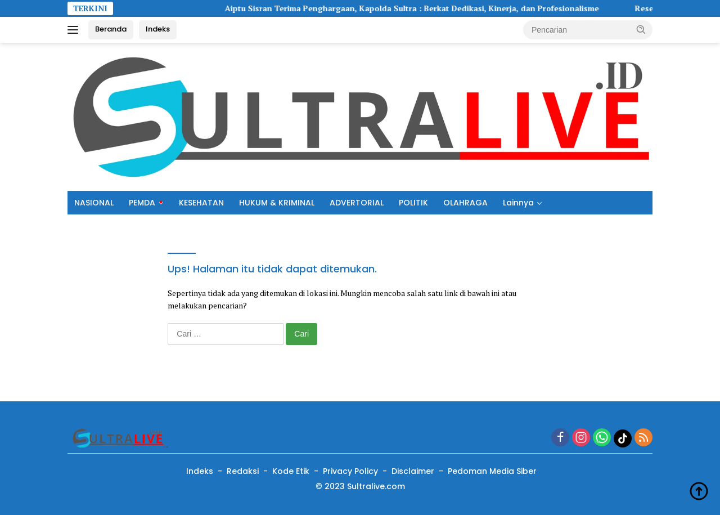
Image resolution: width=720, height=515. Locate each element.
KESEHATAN (201, 202)
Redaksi (243, 471)
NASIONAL (94, 202)
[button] (641, 29)
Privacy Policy (350, 471)
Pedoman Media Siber (492, 471)
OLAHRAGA (465, 202)
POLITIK (413, 202)
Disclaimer (413, 471)
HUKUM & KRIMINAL (276, 202)
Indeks (158, 29)
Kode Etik (290, 471)
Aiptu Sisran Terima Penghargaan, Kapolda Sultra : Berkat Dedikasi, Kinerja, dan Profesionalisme (418, 8)
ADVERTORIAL (357, 202)
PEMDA (142, 202)
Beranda (111, 29)
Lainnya (518, 202)
